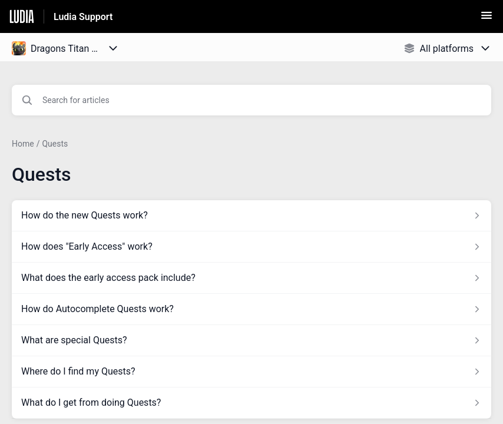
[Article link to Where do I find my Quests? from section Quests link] (251, 372)
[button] (486, 19)
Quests (55, 143)
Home (23, 143)
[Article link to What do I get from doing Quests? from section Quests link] (251, 403)
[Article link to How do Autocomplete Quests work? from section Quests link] (251, 309)
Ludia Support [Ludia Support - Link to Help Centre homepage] (83, 16)
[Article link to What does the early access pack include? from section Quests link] (251, 278)
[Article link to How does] (251, 247)
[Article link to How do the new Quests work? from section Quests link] (251, 215)
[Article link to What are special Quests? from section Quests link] (251, 340)
